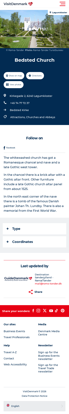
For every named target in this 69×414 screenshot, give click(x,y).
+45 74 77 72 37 (19, 103)
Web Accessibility (15, 364)
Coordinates (20, 242)
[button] (51, 4)
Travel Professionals (17, 337)
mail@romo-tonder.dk (48, 283)
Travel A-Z (10, 352)
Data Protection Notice (34, 396)
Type (13, 229)
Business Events (14, 331)
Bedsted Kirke (19, 110)
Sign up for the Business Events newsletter (49, 355)
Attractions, (18, 117)
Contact (9, 358)
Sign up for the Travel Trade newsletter (48, 368)
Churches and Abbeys (40, 117)
